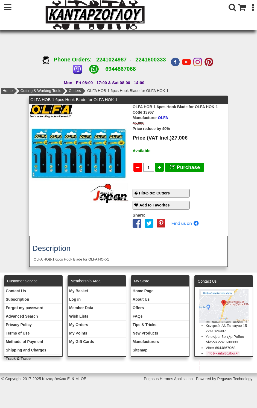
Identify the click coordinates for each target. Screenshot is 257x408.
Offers (138, 308)
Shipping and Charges (26, 350)
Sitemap (140, 350)
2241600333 (150, 60)
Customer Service (22, 281)
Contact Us (16, 291)
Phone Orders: (69, 60)
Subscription (17, 299)
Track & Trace (18, 358)
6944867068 (120, 69)
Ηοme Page (143, 291)
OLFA (150, 118)
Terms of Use (18, 333)
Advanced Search (22, 316)
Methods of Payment (24, 341)
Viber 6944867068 (220, 348)
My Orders (78, 325)
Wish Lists (78, 316)
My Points (78, 333)
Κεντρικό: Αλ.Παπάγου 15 (226, 326)
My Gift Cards (81, 341)
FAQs (138, 316)
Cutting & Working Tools (41, 90)
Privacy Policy (19, 325)
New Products (145, 333)
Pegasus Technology (235, 379)
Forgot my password (24, 308)
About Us (141, 299)
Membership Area (86, 281)
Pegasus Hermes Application (169, 379)
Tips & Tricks (144, 325)
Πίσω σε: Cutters (154, 193)
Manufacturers (146, 341)
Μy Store (141, 281)
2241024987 (111, 60)
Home (7, 90)
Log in (75, 299)
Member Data (81, 308)
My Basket (78, 291)
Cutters (75, 90)
